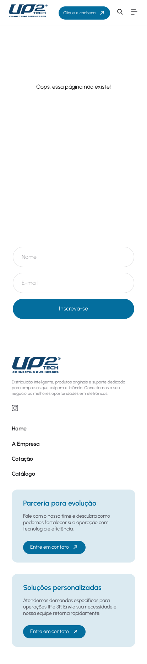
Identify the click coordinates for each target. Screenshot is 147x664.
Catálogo (23, 473)
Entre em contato (54, 547)
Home (19, 428)
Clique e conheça (84, 12)
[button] (120, 12)
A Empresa (25, 443)
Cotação (22, 458)
